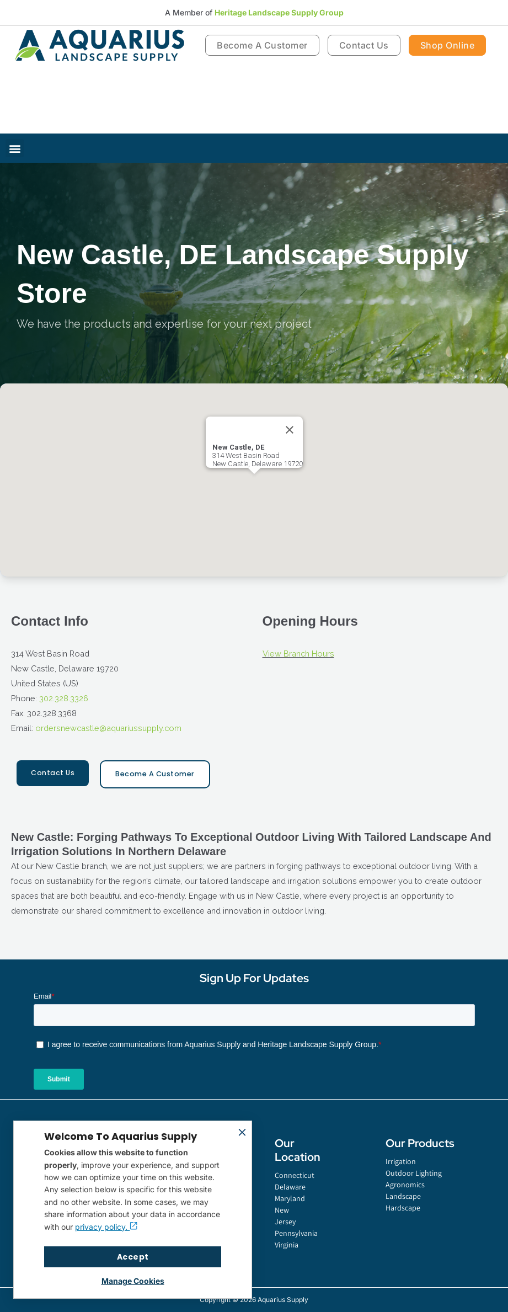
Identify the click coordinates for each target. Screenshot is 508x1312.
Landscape (403, 1196)
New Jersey (285, 1215)
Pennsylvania (293, 1233)
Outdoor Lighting (414, 1173)
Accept (133, 1256)
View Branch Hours (298, 653)
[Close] (289, 430)
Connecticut (293, 1175)
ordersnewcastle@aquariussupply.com (108, 728)
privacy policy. (106, 1226)
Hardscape (403, 1208)
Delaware (290, 1187)
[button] (15, 148)
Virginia (286, 1245)
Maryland (290, 1198)
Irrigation (401, 1161)
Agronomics (405, 1185)
